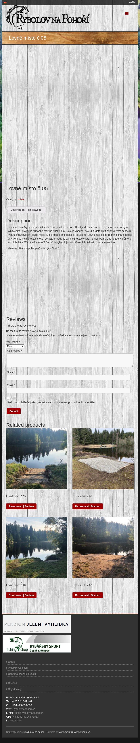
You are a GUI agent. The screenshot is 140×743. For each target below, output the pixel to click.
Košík (132, 2)
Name (11, 372)
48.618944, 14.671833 (25, 716)
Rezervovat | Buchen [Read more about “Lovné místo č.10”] (21, 595)
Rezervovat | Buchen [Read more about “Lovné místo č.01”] (87, 506)
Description (18, 209)
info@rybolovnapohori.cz (29, 712)
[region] (70, 281)
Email (11, 385)
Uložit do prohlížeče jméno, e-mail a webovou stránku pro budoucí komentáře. (51, 402)
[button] (12, 281)
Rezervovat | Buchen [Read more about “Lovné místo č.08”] (87, 595)
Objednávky (15, 689)
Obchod (12, 683)
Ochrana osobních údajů (22, 673)
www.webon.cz (82, 732)
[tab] (17, 209)
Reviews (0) (35, 209)
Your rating (13, 341)
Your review (14, 350)
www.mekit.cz (66, 732)
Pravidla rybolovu (18, 667)
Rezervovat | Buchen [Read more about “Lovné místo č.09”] (21, 506)
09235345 (16, 720)
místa (21, 199)
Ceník (11, 661)
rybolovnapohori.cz (24, 709)
